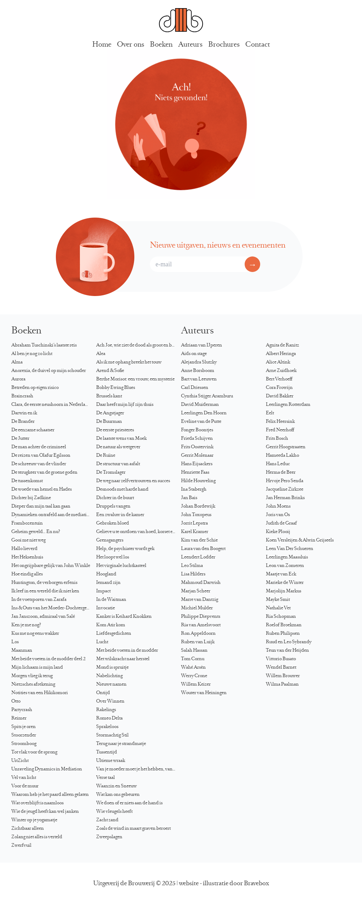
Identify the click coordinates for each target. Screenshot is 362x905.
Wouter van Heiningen (204, 693)
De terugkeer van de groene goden (44, 473)
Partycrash (21, 710)
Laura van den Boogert (203, 549)
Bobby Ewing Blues (115, 388)
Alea (100, 354)
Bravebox (256, 884)
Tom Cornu (192, 659)
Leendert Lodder (198, 557)
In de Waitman (111, 600)
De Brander (23, 422)
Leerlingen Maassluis (287, 557)
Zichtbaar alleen (27, 829)
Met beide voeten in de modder (127, 651)
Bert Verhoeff (279, 379)
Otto (16, 701)
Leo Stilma (192, 566)
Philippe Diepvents (200, 617)
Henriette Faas (195, 473)
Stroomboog (23, 744)
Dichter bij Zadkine (31, 498)
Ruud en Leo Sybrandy (288, 642)
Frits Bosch (277, 439)
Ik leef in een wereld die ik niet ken (45, 591)
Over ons (130, 45)
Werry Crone (194, 676)
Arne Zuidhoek (281, 371)
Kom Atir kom (110, 625)
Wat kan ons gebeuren (118, 795)
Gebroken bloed (112, 523)
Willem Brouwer (283, 676)
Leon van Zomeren (285, 566)
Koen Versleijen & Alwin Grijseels (300, 540)
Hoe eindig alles (27, 574)
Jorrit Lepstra (194, 523)
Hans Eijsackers (196, 464)
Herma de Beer (281, 473)
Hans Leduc (278, 464)
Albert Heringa (281, 354)
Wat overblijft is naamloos (37, 803)
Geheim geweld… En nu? (35, 532)
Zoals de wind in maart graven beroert (133, 829)
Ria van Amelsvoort (201, 625)
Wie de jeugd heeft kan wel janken (45, 812)
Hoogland (106, 574)
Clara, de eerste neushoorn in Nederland (51, 405)
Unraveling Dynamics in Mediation (46, 769)
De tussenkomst (27, 481)
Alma (17, 362)
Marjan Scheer (195, 591)
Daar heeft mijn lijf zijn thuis (124, 405)
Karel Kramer (194, 532)
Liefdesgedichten (113, 634)
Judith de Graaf (281, 523)
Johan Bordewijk (198, 506)
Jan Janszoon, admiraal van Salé (43, 617)
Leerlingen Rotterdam (288, 405)
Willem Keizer (196, 684)
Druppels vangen (113, 506)
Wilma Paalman (282, 684)
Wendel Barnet (281, 668)
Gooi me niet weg (28, 540)
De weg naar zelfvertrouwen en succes (133, 481)
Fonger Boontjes (197, 430)
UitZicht (20, 761)
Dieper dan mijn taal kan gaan (40, 506)
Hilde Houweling (198, 481)
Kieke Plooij (278, 532)
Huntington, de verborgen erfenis (44, 583)
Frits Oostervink (197, 447)
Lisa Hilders (193, 574)
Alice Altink (278, 362)
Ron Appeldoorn (198, 634)
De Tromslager (110, 473)
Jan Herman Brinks (285, 498)
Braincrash (22, 396)
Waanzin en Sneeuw (116, 786)
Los (15, 642)
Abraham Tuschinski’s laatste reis (44, 345)
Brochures (224, 45)
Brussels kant (109, 396)
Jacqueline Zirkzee (284, 489)
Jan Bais (189, 498)
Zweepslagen (109, 837)
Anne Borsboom (197, 371)
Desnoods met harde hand (122, 489)
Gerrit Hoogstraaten (285, 447)
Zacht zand (107, 820)
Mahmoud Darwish (201, 583)
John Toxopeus (196, 515)
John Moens (278, 506)
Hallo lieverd (24, 549)
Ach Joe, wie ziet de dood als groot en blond (138, 345)
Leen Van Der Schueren (289, 549)
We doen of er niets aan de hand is (129, 803)
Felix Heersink (280, 422)
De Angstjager (110, 413)
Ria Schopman (281, 617)
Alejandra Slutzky (199, 362)
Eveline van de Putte (201, 422)
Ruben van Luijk (198, 642)
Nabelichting (109, 676)
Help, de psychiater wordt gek (125, 549)
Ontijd (103, 693)
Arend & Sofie (110, 371)
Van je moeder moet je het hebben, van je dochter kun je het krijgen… (138, 769)
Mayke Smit (278, 600)
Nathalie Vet (278, 608)
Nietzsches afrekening (33, 684)
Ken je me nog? (26, 625)
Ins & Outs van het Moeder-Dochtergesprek (53, 608)
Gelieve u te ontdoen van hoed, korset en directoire (138, 532)
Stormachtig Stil (112, 735)
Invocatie (105, 608)
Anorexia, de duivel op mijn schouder (48, 371)
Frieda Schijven (197, 439)
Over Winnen (110, 701)
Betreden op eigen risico (35, 388)
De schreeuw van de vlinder (38, 464)
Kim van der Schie (199, 540)
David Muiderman (200, 405)
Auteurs (190, 45)
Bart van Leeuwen (199, 379)
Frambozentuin (27, 523)
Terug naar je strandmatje (121, 744)
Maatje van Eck (281, 574)
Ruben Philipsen (283, 634)
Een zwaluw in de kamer (120, 515)
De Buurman (109, 422)
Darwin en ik (24, 413)
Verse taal (105, 778)
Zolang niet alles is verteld (36, 837)
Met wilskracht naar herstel (123, 659)
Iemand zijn (108, 583)
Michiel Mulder (197, 608)
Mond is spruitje (112, 668)
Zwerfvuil (21, 846)
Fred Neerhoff (280, 430)
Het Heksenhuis (27, 557)
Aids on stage (194, 354)
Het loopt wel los (112, 557)
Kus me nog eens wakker (35, 634)
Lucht (102, 642)
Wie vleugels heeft (114, 812)
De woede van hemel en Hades (41, 489)
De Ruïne (105, 456)
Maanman (21, 651)
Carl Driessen (194, 388)
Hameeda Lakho (282, 456)
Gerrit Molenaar (197, 456)
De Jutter (20, 439)
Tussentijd (106, 752)
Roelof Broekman (284, 625)
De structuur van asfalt (118, 464)
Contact (257, 45)
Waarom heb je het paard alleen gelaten (50, 795)
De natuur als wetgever (118, 447)
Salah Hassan (194, 651)
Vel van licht (23, 778)
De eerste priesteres (115, 430)
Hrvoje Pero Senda (284, 481)
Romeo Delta (109, 718)
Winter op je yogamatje (34, 820)
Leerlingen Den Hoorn (204, 413)
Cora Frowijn (279, 388)
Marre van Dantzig (199, 600)
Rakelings (106, 710)
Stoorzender (23, 735)
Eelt (270, 413)
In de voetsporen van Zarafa (38, 600)
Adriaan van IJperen (201, 345)
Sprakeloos (107, 727)
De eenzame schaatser (32, 430)
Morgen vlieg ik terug (32, 676)
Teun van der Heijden (287, 651)
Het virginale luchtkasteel (121, 566)
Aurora (18, 379)
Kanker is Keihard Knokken (124, 617)
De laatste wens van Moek (121, 439)
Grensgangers (109, 540)
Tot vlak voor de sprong (34, 752)
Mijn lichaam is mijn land (37, 668)
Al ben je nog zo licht (31, 354)
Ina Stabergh (193, 489)
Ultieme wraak (110, 761)
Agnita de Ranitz (282, 345)
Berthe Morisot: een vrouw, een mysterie (135, 379)
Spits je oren (23, 727)
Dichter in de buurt (115, 498)
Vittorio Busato (281, 659)
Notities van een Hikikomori (39, 693)
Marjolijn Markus (283, 591)
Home (101, 45)
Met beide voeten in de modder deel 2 (48, 659)
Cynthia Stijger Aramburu (207, 396)
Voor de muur (25, 786)
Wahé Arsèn (193, 668)
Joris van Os (278, 515)
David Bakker (279, 396)
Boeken (161, 45)
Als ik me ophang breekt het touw (129, 362)
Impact (103, 591)
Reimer (19, 718)
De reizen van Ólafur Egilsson (40, 456)
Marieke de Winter (285, 583)
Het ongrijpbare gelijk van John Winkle (50, 566)
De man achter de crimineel (38, 447)
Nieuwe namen (111, 684)
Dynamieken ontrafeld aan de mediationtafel (53, 515)
